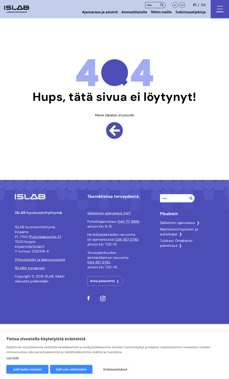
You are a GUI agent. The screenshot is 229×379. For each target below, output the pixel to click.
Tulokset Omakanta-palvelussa (177, 243)
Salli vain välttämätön (71, 369)
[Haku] (161, 5)
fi (194, 5)
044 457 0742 (98, 262)
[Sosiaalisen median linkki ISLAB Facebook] (88, 299)
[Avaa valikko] (220, 9)
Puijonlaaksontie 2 (45, 237)
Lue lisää (12, 358)
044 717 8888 (128, 221)
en (203, 5)
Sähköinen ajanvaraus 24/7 (109, 213)
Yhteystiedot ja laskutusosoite (40, 259)
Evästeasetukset (115, 369)
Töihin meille (161, 12)
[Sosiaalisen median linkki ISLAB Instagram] (103, 300)
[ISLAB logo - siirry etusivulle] (16, 9)
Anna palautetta (102, 281)
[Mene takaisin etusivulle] (114, 135)
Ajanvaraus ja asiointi (100, 12)
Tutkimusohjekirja (190, 12)
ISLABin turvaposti (30, 268)
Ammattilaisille (134, 12)
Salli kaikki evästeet (27, 369)
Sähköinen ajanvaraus (177, 222)
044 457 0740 (126, 239)
